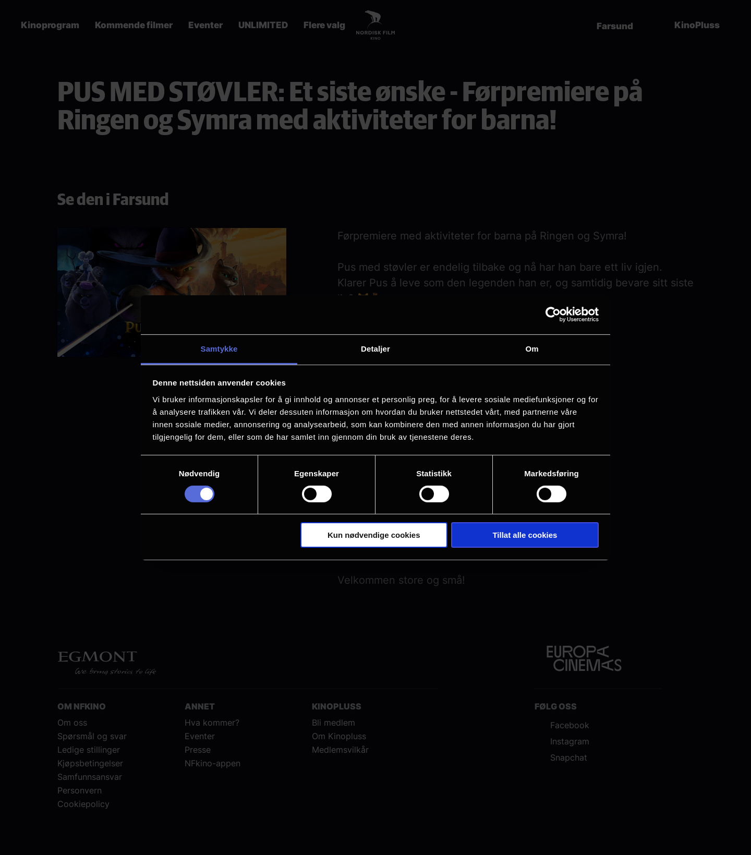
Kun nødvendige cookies (374, 535)
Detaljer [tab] (375, 348)
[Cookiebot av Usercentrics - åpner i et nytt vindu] (553, 314)
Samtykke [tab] (219, 348)
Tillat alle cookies (524, 535)
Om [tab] (531, 348)
